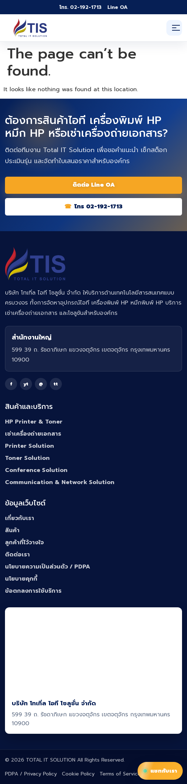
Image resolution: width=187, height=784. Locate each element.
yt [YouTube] (25, 384)
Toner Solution (27, 458)
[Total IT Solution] (30, 28)
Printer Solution (29, 446)
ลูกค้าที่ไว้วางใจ (24, 542)
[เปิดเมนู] (174, 28)
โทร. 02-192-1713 (80, 7)
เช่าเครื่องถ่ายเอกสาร (33, 434)
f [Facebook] (11, 384)
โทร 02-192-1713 (98, 206)
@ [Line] (41, 384)
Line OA (117, 7)
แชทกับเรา (160, 771)
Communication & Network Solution (59, 482)
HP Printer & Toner (34, 421)
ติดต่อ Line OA (94, 185)
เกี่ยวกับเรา (19, 518)
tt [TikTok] (56, 384)
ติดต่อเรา (17, 554)
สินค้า (12, 530)
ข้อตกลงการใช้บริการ (33, 591)
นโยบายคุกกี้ (21, 579)
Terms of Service (120, 774)
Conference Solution (36, 470)
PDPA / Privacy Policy (31, 774)
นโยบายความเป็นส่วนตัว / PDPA (47, 566)
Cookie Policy (78, 774)
